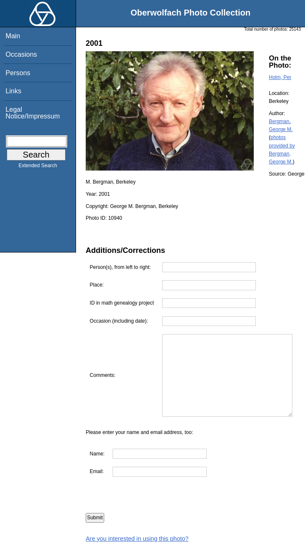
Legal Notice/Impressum (32, 113)
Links (13, 91)
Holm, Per (280, 77)
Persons (17, 72)
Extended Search (37, 167)
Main (12, 35)
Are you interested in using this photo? (137, 550)
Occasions (21, 54)
